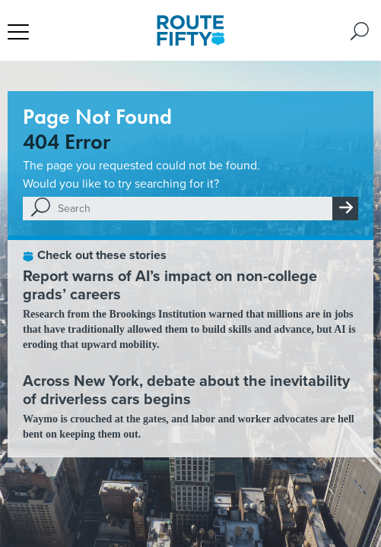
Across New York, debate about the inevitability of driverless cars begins (186, 389)
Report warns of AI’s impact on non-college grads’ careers (170, 284)
